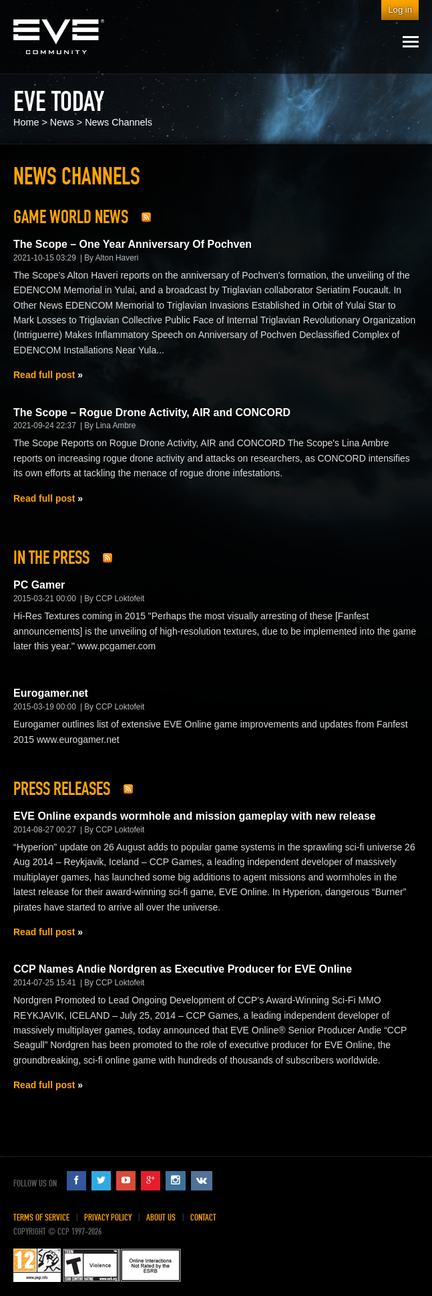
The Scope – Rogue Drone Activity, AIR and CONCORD (151, 412)
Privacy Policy (108, 1217)
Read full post (44, 374)
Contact (203, 1217)
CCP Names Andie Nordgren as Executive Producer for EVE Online (182, 969)
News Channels (118, 122)
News (62, 122)
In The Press (51, 557)
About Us (161, 1217)
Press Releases (61, 789)
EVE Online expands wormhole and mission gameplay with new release (194, 816)
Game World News (70, 217)
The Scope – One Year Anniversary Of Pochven (132, 244)
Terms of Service (41, 1217)
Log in (400, 10)
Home (26, 122)
